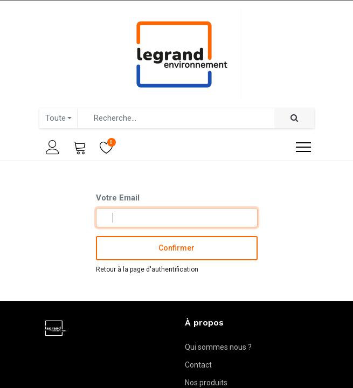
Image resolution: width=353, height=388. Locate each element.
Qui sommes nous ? (218, 347)
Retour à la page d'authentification (147, 269)
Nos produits (206, 382)
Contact (198, 365)
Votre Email (118, 198)
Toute (55, 118)
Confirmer (176, 248)
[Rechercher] (294, 118)
